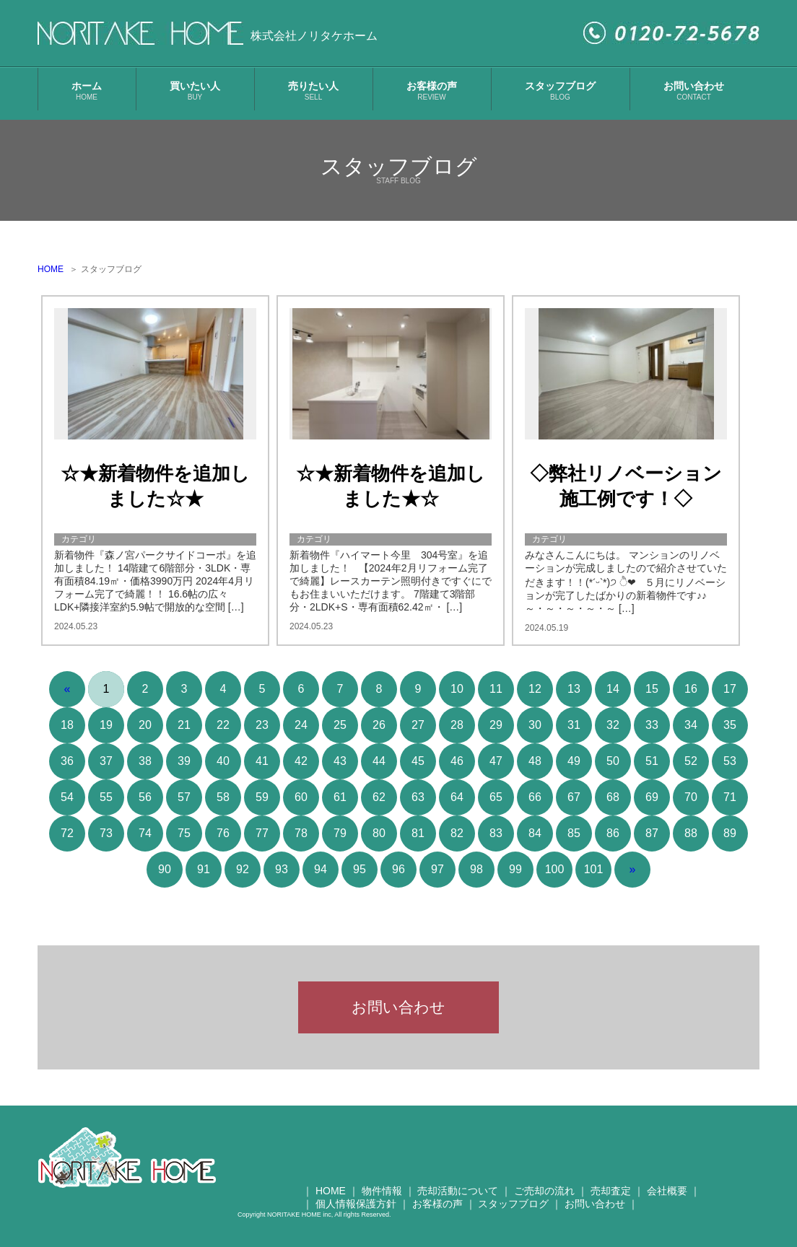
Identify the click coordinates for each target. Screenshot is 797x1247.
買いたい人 (195, 90)
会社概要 (667, 1198)
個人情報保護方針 (355, 1211)
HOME (51, 269)
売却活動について (457, 1198)
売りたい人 (313, 90)
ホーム (86, 90)
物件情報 (382, 1198)
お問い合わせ (693, 90)
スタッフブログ (560, 90)
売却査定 (611, 1198)
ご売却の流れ (544, 1198)
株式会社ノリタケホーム (314, 36)
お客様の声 (431, 90)
